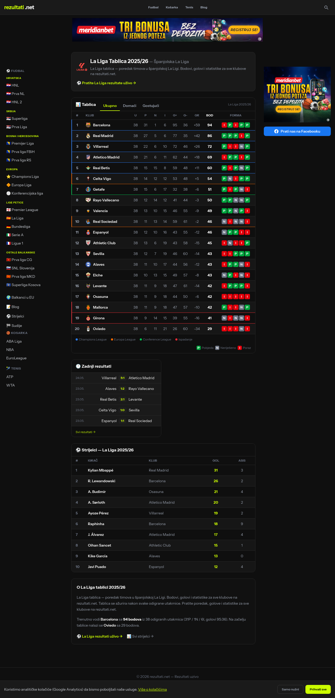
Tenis (189, 7)
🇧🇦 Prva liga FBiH (20, 151)
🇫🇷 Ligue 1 (14, 243)
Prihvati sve (318, 689)
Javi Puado (97, 566)
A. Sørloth (96, 502)
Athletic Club (104, 243)
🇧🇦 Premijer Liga (20, 143)
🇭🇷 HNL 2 (14, 102)
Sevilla (98, 253)
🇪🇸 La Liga (15, 218)
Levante (100, 285)
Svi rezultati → (86, 432)
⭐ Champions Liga (22, 176)
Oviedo (99, 328)
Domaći (129, 105)
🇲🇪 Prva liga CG (19, 259)
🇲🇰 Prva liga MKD (20, 276)
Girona (98, 318)
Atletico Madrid (106, 157)
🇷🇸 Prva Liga (16, 126)
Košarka (172, 7)
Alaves (98, 264)
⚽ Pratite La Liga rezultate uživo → (106, 83)
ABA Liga (14, 341)
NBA (10, 349)
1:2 (123, 388)
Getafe (98, 189)
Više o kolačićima (152, 689)
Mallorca (100, 307)
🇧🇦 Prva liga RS (18, 160)
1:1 (122, 421)
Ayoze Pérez (98, 513)
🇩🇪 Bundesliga (18, 226)
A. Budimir (97, 491)
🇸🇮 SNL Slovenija (20, 268)
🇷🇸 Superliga (16, 118)
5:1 (123, 378)
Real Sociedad (105, 221)
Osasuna (100, 296)
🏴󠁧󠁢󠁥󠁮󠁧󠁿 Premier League (22, 209)
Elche (98, 275)
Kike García (97, 556)
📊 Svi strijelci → (140, 636)
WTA (10, 385)
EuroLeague (16, 358)
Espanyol (101, 232)
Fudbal (153, 7)
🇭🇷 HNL (12, 85)
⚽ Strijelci (15, 316)
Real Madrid (103, 135)
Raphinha (96, 523)
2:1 (123, 399)
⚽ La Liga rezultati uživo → (99, 636)
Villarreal (100, 146)
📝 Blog (12, 306)
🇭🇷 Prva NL (15, 93)
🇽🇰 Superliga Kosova (23, 284)
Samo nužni (290, 689)
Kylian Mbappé (100, 470)
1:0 (122, 410)
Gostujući (151, 105)
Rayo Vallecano (106, 200)
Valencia (100, 210)
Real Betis (101, 168)
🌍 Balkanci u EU (20, 297)
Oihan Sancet (99, 545)
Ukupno (110, 105)
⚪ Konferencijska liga (24, 193)
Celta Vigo (102, 178)
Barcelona (101, 125)
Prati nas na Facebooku (297, 131)
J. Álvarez (96, 534)
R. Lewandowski (101, 481)
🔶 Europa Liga (18, 185)
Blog (203, 7)
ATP (9, 376)
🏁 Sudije (14, 325)
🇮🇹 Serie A (15, 234)
